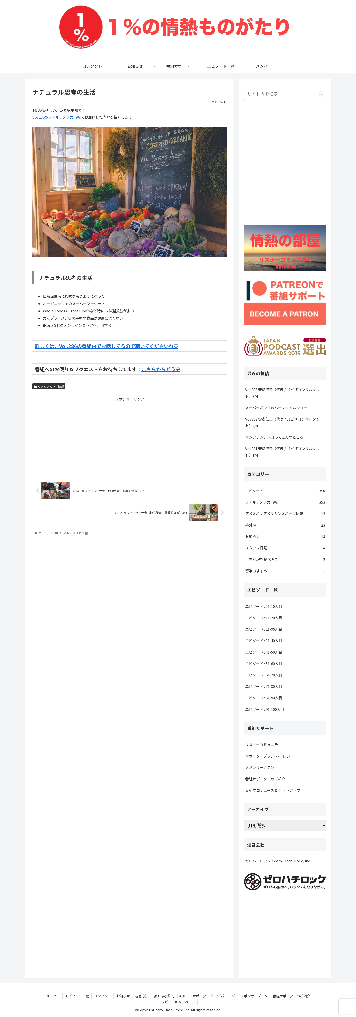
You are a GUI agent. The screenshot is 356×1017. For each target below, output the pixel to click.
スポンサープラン (259, 767)
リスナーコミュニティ (263, 744)
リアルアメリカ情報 (49, 386)
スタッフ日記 (285, 548)
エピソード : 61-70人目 (263, 674)
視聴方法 (142, 995)
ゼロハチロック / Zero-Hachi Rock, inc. (278, 860)
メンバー (53, 995)
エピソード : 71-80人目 (263, 686)
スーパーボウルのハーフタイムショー (276, 407)
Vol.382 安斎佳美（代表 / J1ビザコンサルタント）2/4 (282, 422)
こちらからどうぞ (160, 369)
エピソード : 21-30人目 (263, 629)
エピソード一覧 (77, 995)
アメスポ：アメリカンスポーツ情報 (285, 513)
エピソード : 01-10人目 (263, 606)
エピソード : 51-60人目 (263, 663)
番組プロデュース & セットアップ (272, 790)
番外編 (285, 525)
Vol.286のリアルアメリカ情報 (56, 117)
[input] (285, 94)
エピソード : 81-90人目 (263, 697)
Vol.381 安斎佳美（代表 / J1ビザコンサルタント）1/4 (282, 452)
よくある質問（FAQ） (170, 995)
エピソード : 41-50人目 (263, 652)
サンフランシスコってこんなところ (274, 437)
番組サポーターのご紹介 (265, 778)
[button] (321, 93)
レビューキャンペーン (178, 1001)
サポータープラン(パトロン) (268, 755)
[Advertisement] (129, 436)
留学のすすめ (285, 570)
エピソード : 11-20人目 (263, 617)
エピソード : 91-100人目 (264, 709)
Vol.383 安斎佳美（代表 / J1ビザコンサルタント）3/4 (282, 393)
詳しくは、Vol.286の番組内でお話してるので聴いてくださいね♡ (106, 346)
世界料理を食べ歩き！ (285, 559)
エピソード (285, 490)
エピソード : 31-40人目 (263, 640)
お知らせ (285, 536)
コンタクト (102, 995)
